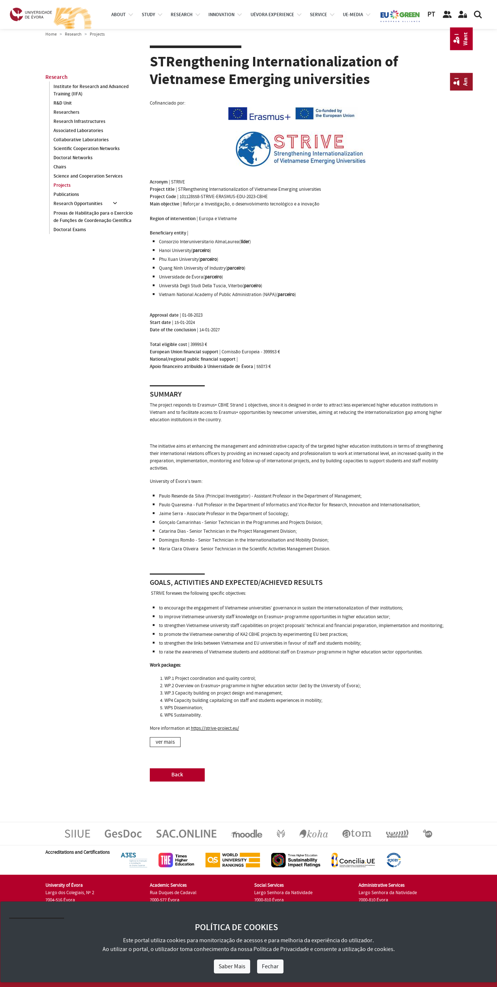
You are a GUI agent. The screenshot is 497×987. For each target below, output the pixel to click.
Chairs (59, 167)
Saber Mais (232, 966)
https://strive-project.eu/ (215, 728)
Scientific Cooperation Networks (86, 149)
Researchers (66, 112)
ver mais (165, 742)
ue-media (353, 14)
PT (431, 14)
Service (318, 14)
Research (73, 34)
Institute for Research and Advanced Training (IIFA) (91, 90)
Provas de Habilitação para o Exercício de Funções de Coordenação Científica (93, 217)
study (148, 14)
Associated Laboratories (78, 130)
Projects (62, 185)
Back (177, 774)
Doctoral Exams (69, 229)
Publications (66, 195)
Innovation (221, 14)
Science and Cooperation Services (88, 176)
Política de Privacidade (281, 949)
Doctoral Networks (73, 158)
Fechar (270, 966)
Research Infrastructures (79, 121)
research (182, 14)
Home (51, 34)
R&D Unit (62, 103)
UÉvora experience (272, 14)
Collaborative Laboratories (81, 139)
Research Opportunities (78, 204)
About (118, 14)
